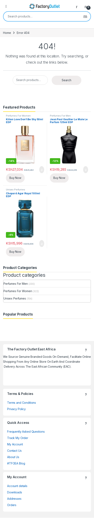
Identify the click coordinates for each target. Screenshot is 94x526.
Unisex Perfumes (15, 189)
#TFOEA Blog (16, 463)
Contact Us (14, 450)
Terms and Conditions (21, 402)
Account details (17, 486)
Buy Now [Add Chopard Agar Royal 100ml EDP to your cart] (15, 251)
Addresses (14, 498)
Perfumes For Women (18, 115)
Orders (11, 505)
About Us (13, 457)
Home (7, 32)
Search (85, 16)
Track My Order (17, 438)
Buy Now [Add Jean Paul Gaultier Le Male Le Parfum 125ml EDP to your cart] (59, 178)
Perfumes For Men (60, 115)
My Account (15, 444)
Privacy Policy (16, 409)
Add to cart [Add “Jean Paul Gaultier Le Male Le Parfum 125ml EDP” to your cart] (85, 169)
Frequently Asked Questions (26, 431)
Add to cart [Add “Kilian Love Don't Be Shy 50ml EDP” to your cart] (41, 169)
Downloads (14, 492)
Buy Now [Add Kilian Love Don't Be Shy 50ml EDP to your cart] (15, 178)
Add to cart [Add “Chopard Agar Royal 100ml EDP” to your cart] (41, 243)
